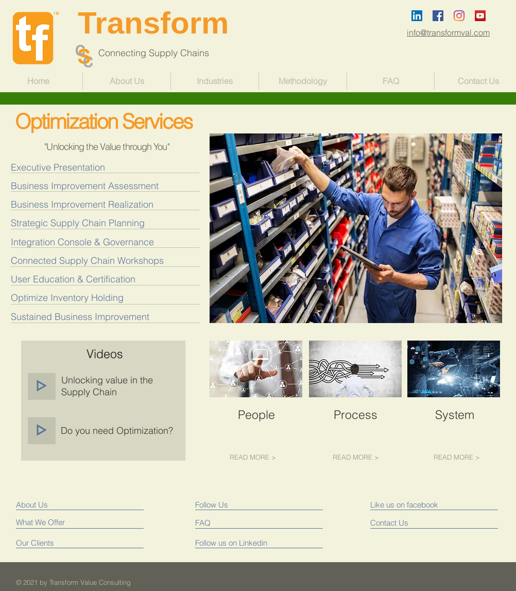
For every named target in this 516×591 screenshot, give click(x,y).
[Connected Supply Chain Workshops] (87, 260)
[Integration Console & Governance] (82, 241)
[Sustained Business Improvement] (80, 316)
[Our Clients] (55, 542)
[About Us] (60, 504)
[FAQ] (224, 522)
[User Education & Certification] (73, 279)
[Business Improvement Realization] (97, 204)
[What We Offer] (55, 522)
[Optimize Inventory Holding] (67, 297)
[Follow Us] (240, 504)
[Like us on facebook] (416, 504)
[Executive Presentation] (97, 167)
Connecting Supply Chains (143, 53)
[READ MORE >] (253, 457)
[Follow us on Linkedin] (234, 542)
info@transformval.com (448, 32)
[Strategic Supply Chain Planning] (97, 222)
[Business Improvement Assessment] (97, 185)
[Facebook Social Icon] (438, 15)
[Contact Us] (413, 522)
